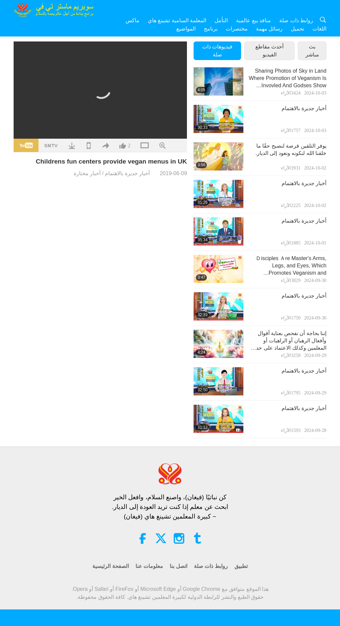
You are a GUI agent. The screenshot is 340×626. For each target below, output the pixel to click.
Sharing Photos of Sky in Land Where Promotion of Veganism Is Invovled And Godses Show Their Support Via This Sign (287, 79)
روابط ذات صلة (296, 20)
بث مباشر (312, 50)
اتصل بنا (178, 566)
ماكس (132, 20)
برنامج (210, 29)
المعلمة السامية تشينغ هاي (177, 20)
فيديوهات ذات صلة (217, 50)
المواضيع (186, 29)
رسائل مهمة (269, 29)
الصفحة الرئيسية (110, 566)
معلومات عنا (149, 566)
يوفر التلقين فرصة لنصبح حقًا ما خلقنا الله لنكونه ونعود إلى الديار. (290, 149)
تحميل (297, 29)
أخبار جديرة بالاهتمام (127, 173)
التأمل (221, 20)
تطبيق (241, 566)
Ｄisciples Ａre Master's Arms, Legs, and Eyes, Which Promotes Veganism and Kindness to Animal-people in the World (287, 266)
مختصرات (237, 29)
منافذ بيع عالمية (253, 20)
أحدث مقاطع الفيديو (269, 50)
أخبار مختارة (87, 173)
